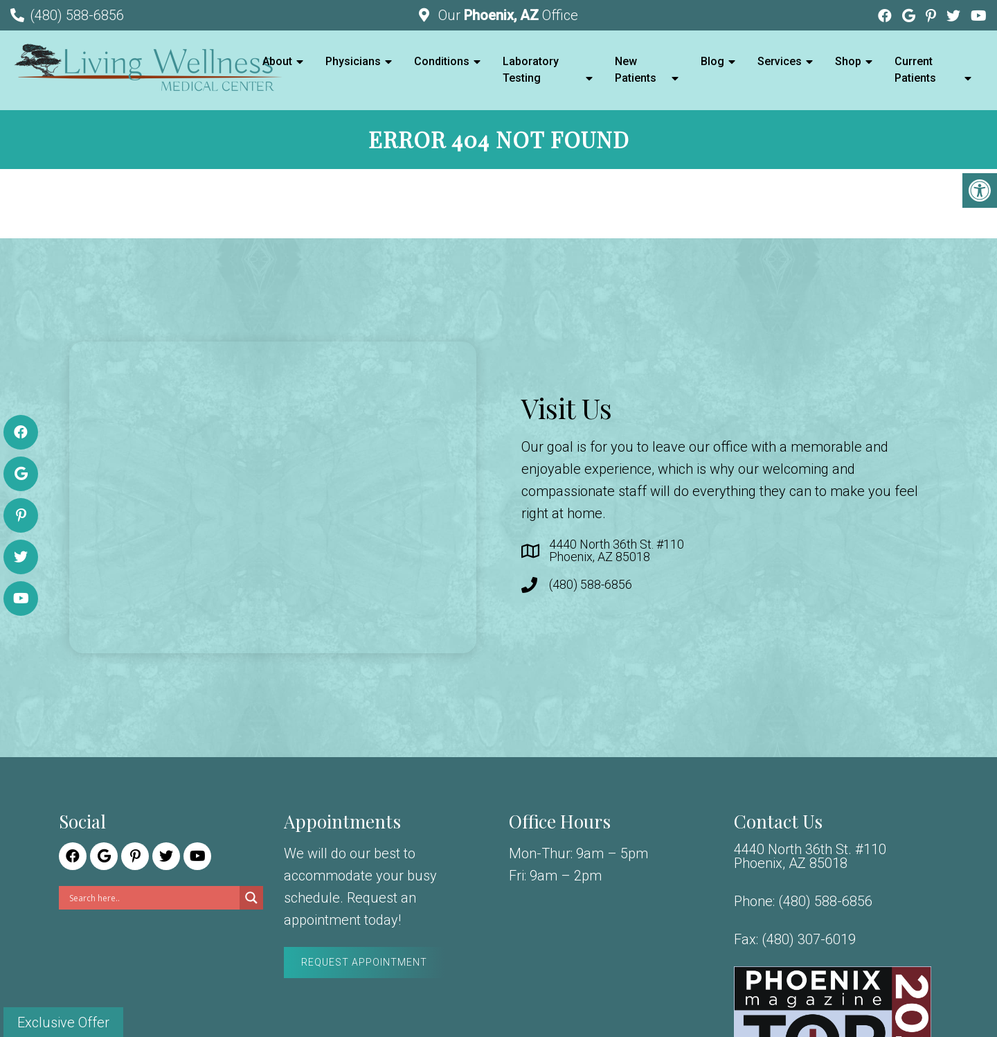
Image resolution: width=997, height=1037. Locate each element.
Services (779, 61)
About (277, 61)
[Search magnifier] (251, 898)
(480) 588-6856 (77, 15)
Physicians (353, 61)
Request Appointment (364, 962)
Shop (848, 61)
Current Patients (915, 70)
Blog (712, 61)
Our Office (506, 15)
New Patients (635, 70)
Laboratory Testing (531, 70)
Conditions (441, 61)
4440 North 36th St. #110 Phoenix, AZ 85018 (616, 550)
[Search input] (152, 898)
